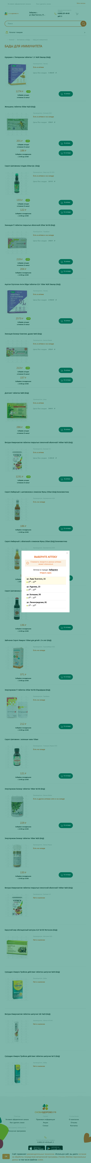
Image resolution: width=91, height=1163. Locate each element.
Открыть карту (45, 573)
